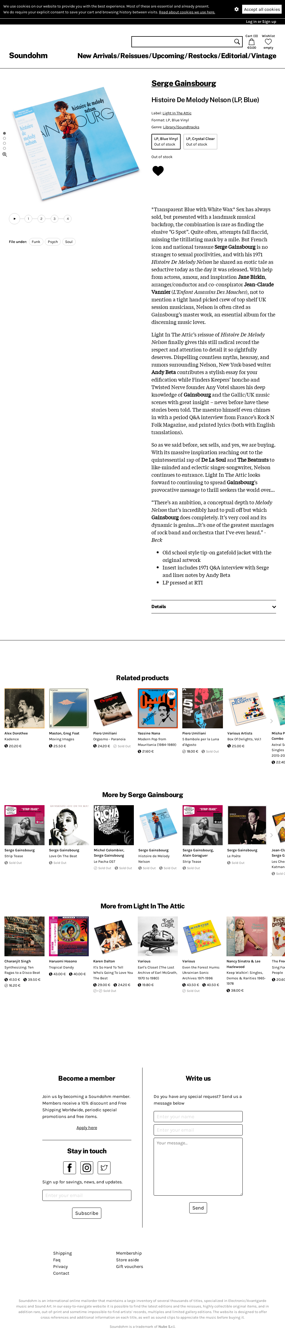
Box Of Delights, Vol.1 (244, 739)
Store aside (127, 1259)
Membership (129, 1253)
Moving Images (61, 739)
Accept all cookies (262, 9)
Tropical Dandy (61, 967)
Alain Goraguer (195, 855)
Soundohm (28, 55)
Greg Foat (71, 733)
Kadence (11, 739)
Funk (36, 242)
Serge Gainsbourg (183, 83)
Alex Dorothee (16, 733)
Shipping (62, 1253)
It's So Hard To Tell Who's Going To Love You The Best (113, 972)
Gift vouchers (129, 1266)
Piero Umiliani (105, 733)
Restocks (202, 55)
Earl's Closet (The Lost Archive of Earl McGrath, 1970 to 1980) (157, 972)
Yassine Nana (149, 733)
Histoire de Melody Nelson (153, 859)
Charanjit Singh (17, 961)
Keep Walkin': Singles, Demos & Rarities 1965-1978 (246, 977)
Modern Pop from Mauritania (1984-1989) (157, 742)
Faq (56, 1259)
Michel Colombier (108, 850)
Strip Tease (13, 856)
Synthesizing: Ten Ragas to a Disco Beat (22, 970)
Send (198, 1208)
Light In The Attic (177, 113)
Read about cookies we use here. (187, 12)
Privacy (60, 1266)
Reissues (134, 55)
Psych (53, 242)
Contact (61, 1273)
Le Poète (234, 856)
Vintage (263, 55)
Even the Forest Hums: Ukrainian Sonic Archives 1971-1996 (201, 972)
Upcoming (168, 55)
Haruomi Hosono (63, 961)
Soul (69, 242)
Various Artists (239, 733)
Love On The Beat (63, 856)
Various (144, 961)
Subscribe (86, 1213)
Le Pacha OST (105, 861)
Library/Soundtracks (181, 127)
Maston (55, 733)
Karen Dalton (104, 961)
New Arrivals (97, 55)
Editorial (234, 55)
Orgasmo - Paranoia (109, 739)
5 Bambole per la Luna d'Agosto (200, 742)
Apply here (87, 1127)
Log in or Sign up (261, 21)
